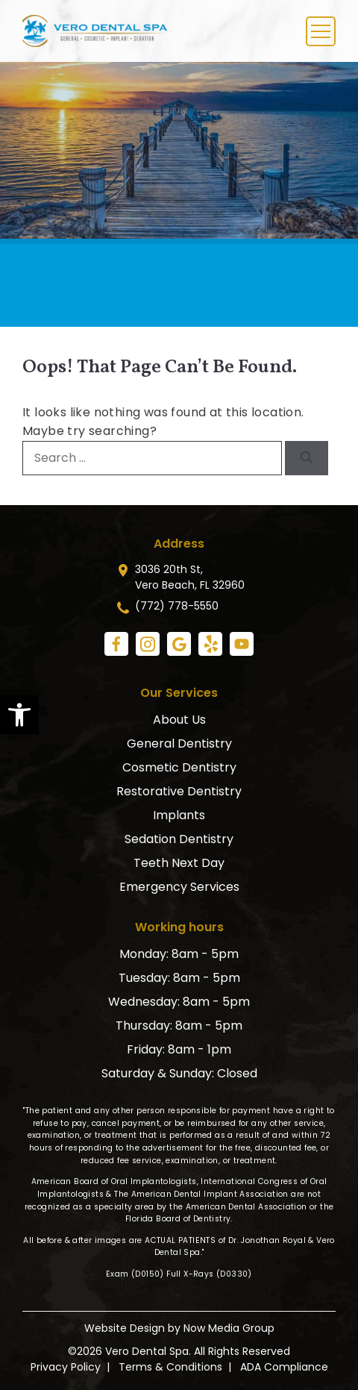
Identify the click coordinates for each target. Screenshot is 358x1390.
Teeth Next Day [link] (179, 862)
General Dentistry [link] (179, 743)
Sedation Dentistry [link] (179, 839)
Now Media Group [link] (228, 1328)
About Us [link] (179, 719)
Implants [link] (179, 815)
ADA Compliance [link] (284, 1366)
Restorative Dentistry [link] (179, 791)
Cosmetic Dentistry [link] (179, 767)
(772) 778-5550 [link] (177, 605)
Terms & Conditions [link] (170, 1366)
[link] (19, 714)
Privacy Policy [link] (66, 1366)
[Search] (306, 458)
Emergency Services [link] (179, 886)
